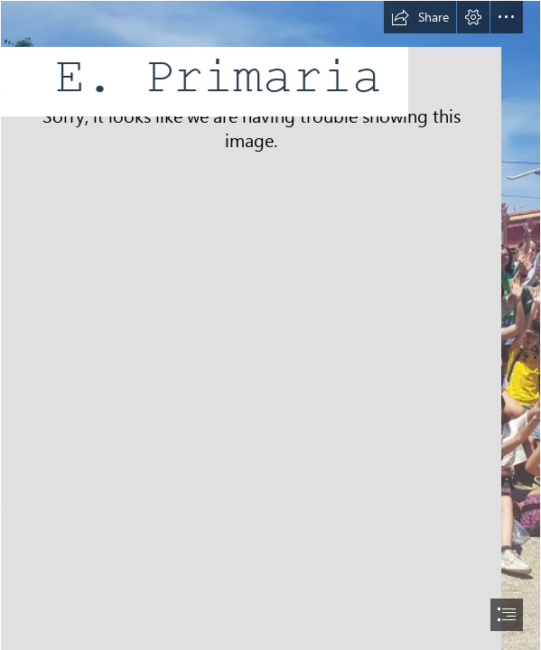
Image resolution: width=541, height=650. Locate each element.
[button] (420, 17)
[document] (270, 325)
